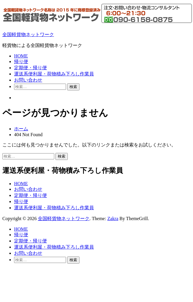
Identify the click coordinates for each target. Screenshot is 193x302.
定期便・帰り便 (30, 67)
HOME (21, 55)
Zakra (112, 218)
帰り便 (21, 61)
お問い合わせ (28, 79)
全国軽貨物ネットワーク (28, 34)
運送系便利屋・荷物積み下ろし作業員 (54, 73)
